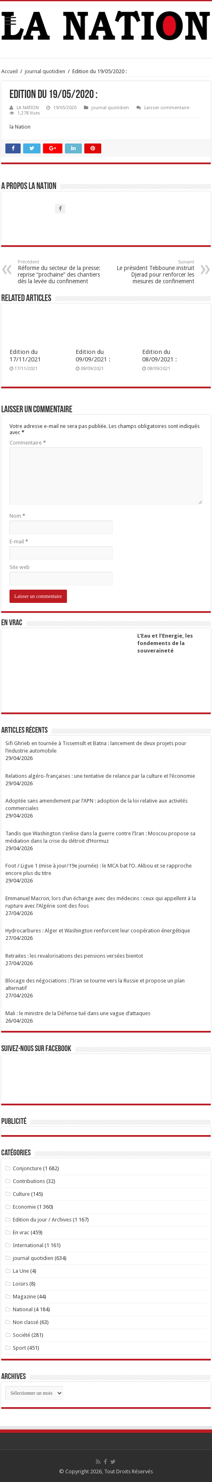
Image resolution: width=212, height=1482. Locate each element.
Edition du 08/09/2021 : (159, 355)
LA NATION (28, 107)
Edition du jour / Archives (42, 1220)
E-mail (19, 541)
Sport (19, 1348)
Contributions (29, 1181)
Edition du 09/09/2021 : (93, 355)
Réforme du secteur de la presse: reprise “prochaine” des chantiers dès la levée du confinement (60, 271)
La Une (21, 1271)
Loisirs (20, 1284)
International (28, 1245)
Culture (21, 1194)
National (23, 1309)
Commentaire (28, 443)
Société (21, 1335)
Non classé (25, 1322)
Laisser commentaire (166, 107)
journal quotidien (45, 71)
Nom (17, 516)
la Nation (20, 127)
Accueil (9, 71)
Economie (24, 1207)
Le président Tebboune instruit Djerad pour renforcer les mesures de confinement (152, 271)
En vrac (21, 1232)
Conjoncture (27, 1168)
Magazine (24, 1296)
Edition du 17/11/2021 (25, 355)
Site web (20, 567)
